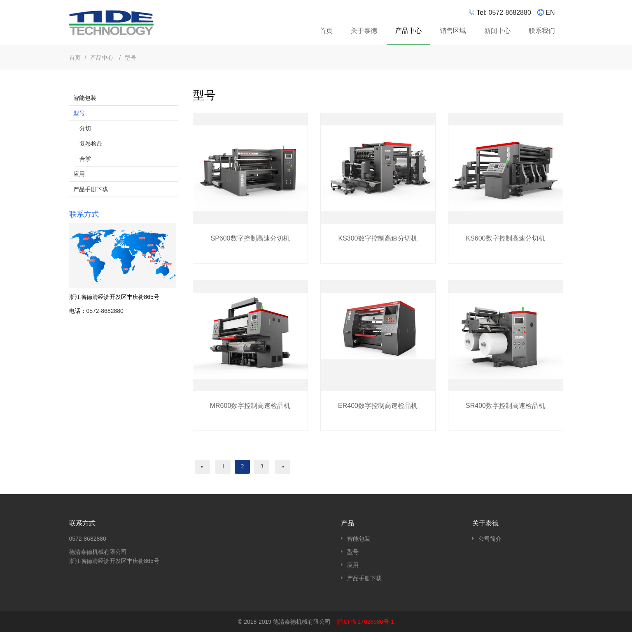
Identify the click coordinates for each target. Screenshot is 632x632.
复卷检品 (91, 143)
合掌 (85, 158)
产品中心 (409, 32)
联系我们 (542, 30)
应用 (79, 174)
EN (550, 12)
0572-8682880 (510, 12)
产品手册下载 (90, 189)
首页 (326, 30)
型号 (130, 57)
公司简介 (489, 538)
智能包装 (84, 98)
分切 (85, 128)
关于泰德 (364, 30)
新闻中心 (497, 30)
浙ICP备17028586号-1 (365, 621)
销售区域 (453, 30)
